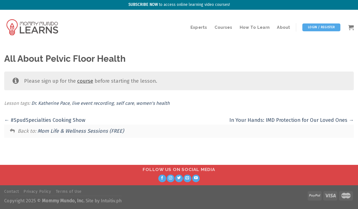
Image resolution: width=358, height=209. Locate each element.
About (283, 27)
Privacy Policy (37, 191)
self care (125, 103)
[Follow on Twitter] (179, 178)
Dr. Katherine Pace (50, 103)
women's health (153, 103)
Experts (198, 27)
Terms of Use (69, 191)
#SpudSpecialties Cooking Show (44, 120)
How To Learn (255, 27)
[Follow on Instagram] (171, 178)
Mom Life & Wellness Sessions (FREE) (80, 131)
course (85, 81)
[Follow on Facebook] (162, 178)
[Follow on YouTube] (196, 178)
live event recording (93, 103)
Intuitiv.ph (111, 200)
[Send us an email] (187, 178)
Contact (11, 191)
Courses (223, 27)
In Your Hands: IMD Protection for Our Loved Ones (291, 120)
